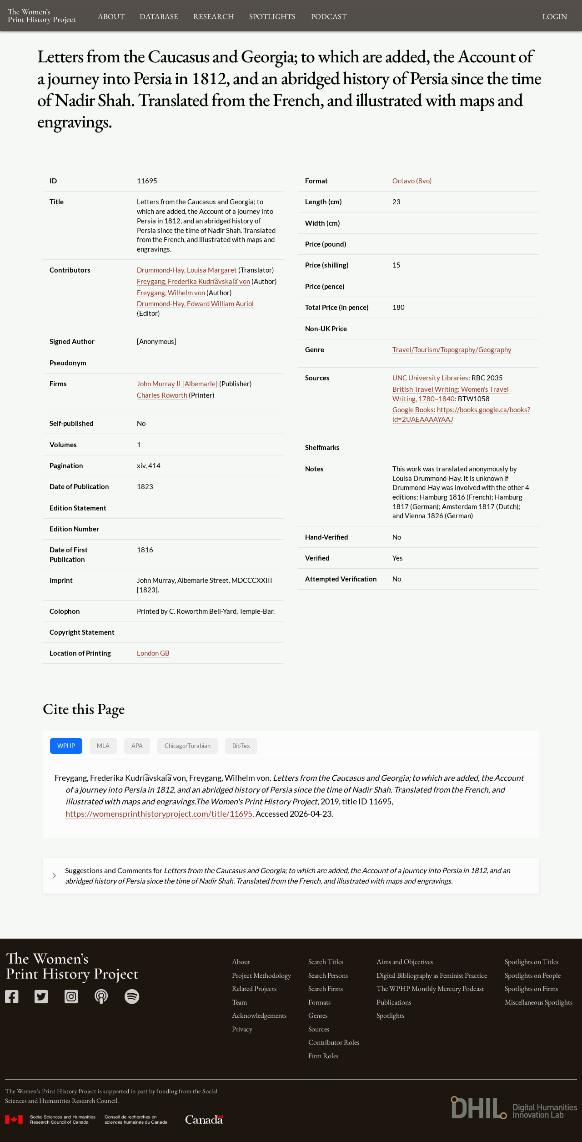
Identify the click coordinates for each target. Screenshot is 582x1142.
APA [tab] (137, 745)
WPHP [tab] (66, 745)
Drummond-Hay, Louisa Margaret (187, 270)
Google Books (413, 409)
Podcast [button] (328, 15)
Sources (318, 1029)
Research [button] (213, 15)
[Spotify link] (132, 1000)
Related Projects (254, 988)
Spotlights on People (533, 975)
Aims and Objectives (404, 961)
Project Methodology (261, 975)
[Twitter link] (41, 1000)
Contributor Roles (333, 1042)
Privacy (242, 1029)
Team (239, 1002)
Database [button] (159, 15)
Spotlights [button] (272, 15)
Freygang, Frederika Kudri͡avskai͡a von (193, 281)
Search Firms (325, 988)
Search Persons (328, 975)
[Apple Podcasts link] (101, 1000)
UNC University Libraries (430, 378)
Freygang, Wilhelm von (171, 292)
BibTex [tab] (241, 745)
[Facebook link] (11, 1000)
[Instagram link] (71, 1000)
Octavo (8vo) (412, 181)
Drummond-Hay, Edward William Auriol (195, 303)
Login (554, 15)
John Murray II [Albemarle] (177, 383)
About (241, 961)
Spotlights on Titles (531, 961)
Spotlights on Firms (531, 988)
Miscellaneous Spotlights (538, 1002)
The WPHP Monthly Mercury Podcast (430, 988)
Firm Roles (323, 1056)
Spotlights (390, 1015)
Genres (317, 1015)
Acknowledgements (259, 1015)
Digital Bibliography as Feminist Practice (431, 975)
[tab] (187, 746)
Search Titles (325, 961)
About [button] (111, 15)
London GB (153, 653)
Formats (319, 1002)
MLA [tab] (103, 745)
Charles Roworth (162, 395)
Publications (393, 1002)
